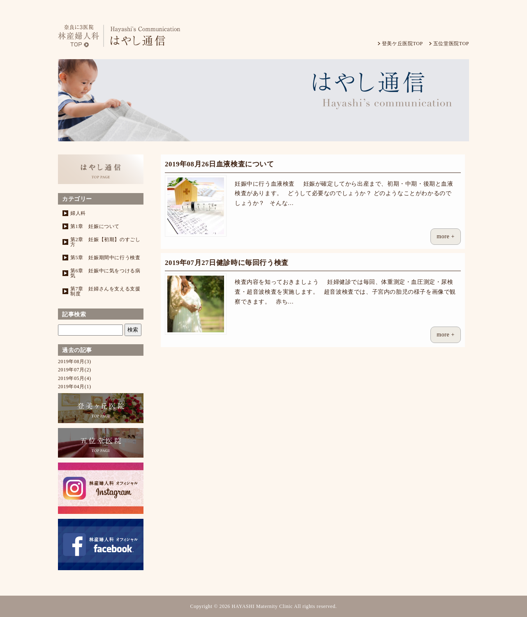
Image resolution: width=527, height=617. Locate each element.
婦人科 (78, 213)
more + (446, 236)
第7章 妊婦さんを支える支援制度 (105, 291)
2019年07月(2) (74, 370)
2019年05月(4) (74, 378)
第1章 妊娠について (95, 226)
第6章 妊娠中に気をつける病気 (105, 273)
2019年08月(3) (74, 361)
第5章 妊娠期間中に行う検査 (105, 257)
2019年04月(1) (74, 386)
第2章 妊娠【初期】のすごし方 (105, 242)
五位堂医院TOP (451, 43)
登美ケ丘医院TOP (402, 43)
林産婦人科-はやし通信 (126, 36)
